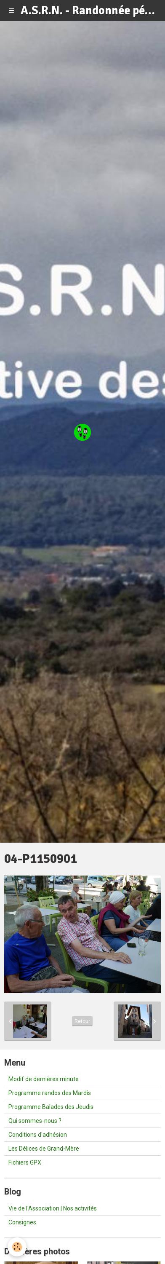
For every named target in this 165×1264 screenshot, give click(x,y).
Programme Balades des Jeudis (50, 1106)
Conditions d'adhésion (37, 1134)
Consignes (22, 1222)
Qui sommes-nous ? (34, 1120)
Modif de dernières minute (43, 1079)
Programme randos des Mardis (49, 1093)
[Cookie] (17, 1246)
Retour (82, 1021)
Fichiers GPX (24, 1162)
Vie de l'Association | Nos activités (52, 1208)
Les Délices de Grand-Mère (43, 1148)
